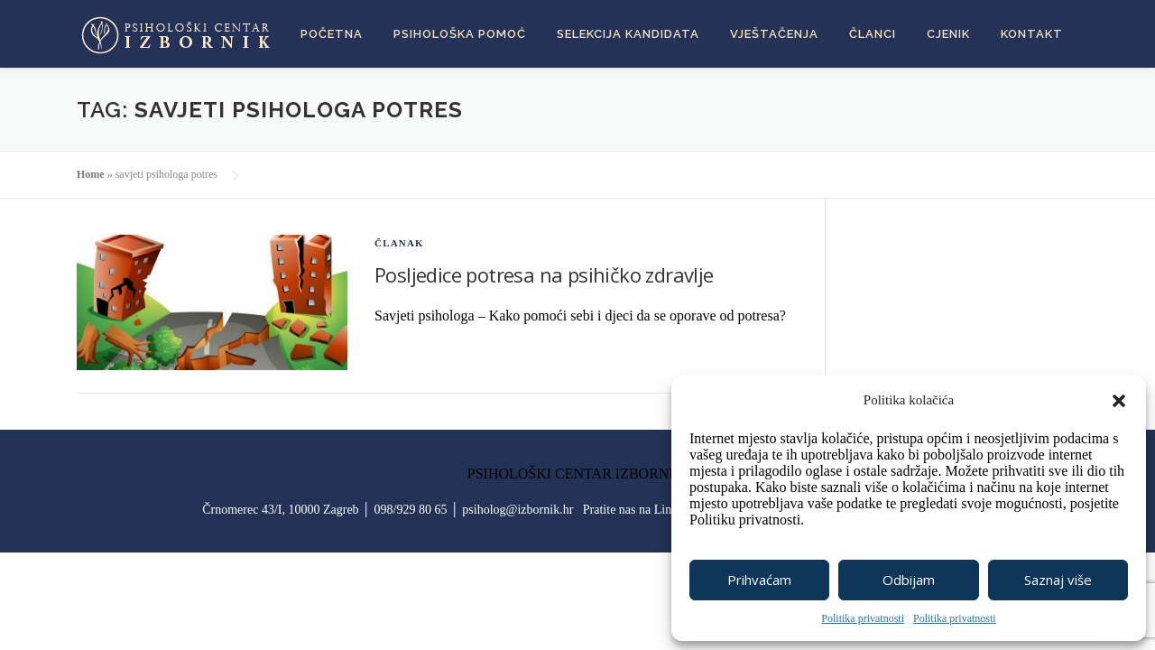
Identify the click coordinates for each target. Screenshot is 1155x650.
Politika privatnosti (862, 618)
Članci (872, 34)
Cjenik (948, 34)
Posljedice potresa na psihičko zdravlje (544, 274)
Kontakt (1032, 34)
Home (91, 174)
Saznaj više (1058, 580)
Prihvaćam (759, 580)
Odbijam (908, 580)
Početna (331, 34)
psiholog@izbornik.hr (517, 509)
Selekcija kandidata (628, 34)
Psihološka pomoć (459, 34)
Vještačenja (774, 34)
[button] (1119, 401)
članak (399, 242)
